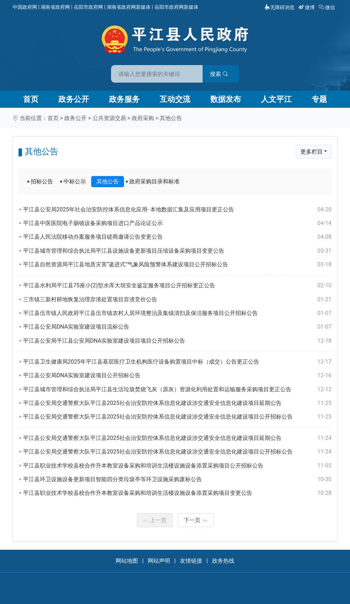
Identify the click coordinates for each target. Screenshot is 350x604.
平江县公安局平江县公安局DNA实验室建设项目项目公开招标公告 (177, 341)
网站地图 (127, 560)
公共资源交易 (109, 118)
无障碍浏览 (279, 7)
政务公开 (73, 99)
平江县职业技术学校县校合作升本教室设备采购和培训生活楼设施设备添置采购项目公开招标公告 (177, 466)
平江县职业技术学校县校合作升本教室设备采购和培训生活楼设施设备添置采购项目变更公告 (177, 493)
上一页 (155, 520)
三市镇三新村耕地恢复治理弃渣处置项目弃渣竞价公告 (177, 299)
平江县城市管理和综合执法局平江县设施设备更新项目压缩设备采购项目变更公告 (177, 251)
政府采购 (143, 118)
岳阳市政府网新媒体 (176, 7)
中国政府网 (25, 7)
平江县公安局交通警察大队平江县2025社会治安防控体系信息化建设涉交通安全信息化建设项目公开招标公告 (177, 417)
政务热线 (223, 560)
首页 (30, 99)
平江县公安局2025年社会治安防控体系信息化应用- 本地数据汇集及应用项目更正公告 (177, 209)
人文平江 (276, 99)
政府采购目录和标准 (154, 181)
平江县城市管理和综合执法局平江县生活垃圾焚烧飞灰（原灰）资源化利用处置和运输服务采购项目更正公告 (177, 389)
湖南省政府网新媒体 (129, 7)
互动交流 (175, 99)
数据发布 (225, 99)
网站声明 (159, 560)
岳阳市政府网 (88, 7)
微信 (327, 7)
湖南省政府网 (55, 7)
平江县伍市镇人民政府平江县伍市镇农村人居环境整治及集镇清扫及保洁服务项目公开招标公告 (177, 313)
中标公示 (75, 181)
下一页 (195, 520)
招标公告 (42, 181)
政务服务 (124, 99)
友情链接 (191, 560)
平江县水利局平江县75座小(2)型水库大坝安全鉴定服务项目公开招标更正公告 (177, 285)
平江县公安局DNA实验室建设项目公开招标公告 (177, 375)
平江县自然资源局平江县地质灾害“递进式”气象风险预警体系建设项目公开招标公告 (177, 264)
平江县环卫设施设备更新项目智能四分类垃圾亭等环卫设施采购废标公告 (177, 479)
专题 (319, 99)
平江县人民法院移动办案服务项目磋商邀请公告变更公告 (177, 237)
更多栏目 (311, 151)
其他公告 (171, 118)
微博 (307, 7)
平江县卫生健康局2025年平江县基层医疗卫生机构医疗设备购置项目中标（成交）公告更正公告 (177, 362)
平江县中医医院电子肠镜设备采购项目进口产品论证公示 (177, 223)
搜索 (225, 73)
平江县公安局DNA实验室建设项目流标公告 (177, 327)
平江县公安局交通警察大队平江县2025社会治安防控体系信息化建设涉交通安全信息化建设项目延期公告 (177, 403)
